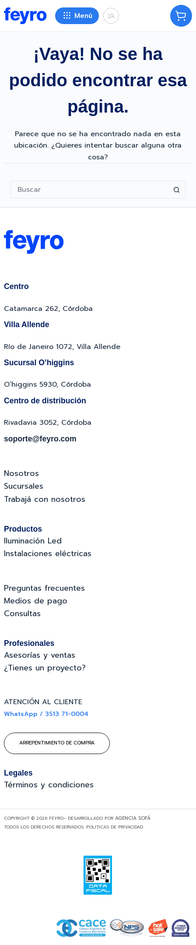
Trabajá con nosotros (44, 499)
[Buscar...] (89, 189)
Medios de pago (35, 600)
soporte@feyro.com (40, 438)
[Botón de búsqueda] (177, 189)
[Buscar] (111, 16)
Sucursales (23, 486)
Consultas (22, 613)
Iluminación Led (33, 541)
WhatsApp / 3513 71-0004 (46, 714)
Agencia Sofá (132, 818)
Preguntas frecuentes (44, 588)
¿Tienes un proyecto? (45, 667)
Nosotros (21, 473)
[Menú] (77, 15)
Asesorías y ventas (39, 655)
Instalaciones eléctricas (47, 553)
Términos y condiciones (49, 784)
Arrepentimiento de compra (56, 743)
